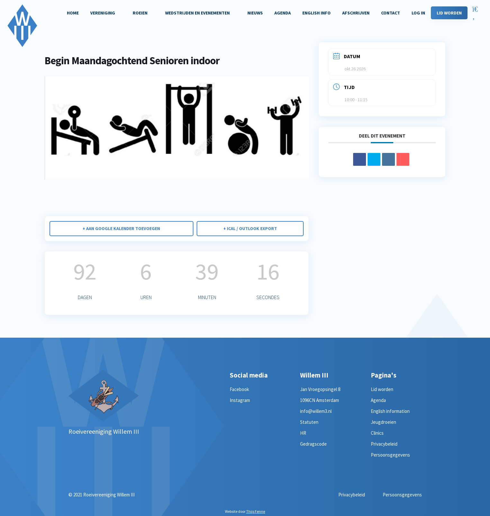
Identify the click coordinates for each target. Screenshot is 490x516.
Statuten (309, 422)
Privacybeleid (384, 444)
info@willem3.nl (316, 411)
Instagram (240, 400)
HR (303, 433)
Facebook (239, 389)
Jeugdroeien (383, 422)
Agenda (378, 400)
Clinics (377, 433)
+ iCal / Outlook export (250, 228)
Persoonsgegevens (390, 455)
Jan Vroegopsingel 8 (320, 389)
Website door (245, 511)
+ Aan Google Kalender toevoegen (121, 228)
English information (390, 411)
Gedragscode (313, 444)
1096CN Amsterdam (319, 400)
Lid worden (382, 389)
